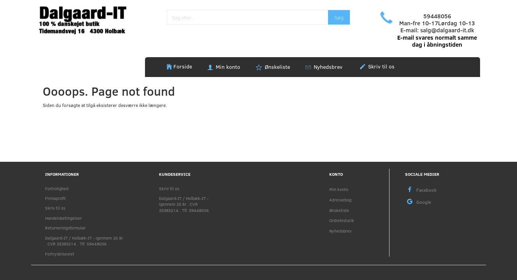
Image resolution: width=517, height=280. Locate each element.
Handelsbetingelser (63, 218)
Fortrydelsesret (59, 254)
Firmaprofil (55, 198)
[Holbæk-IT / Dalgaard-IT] (88, 19)
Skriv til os (381, 66)
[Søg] (339, 17)
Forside (182, 66)
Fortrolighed (56, 188)
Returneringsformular (65, 228)
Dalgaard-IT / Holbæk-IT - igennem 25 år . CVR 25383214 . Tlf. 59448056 (84, 241)
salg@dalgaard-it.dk (447, 30)
